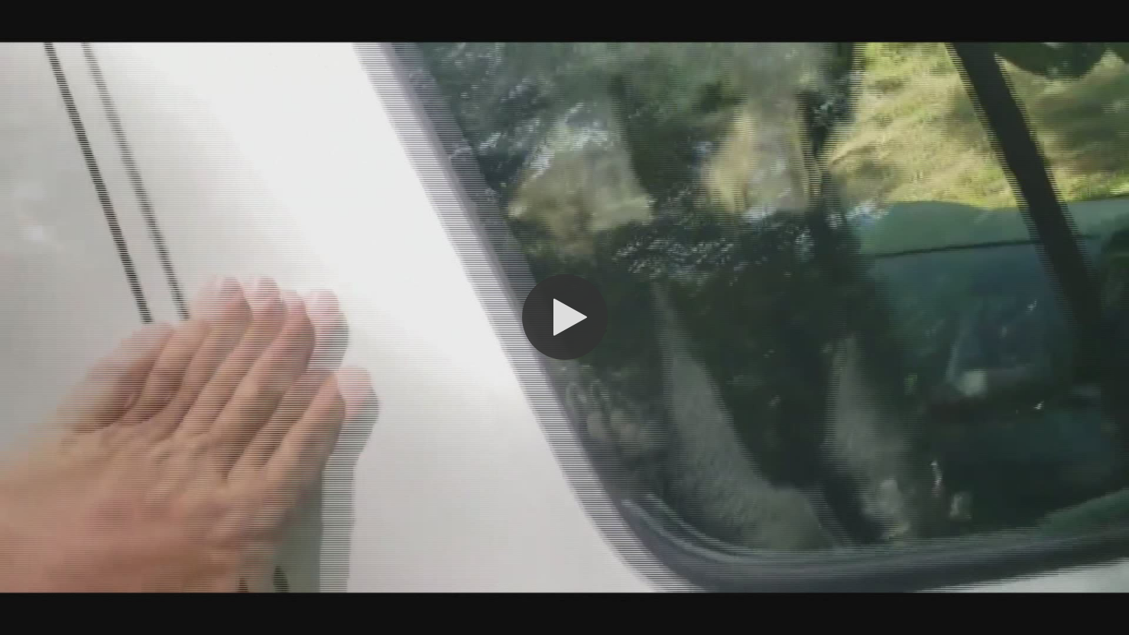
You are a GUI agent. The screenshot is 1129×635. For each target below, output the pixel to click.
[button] (565, 317)
